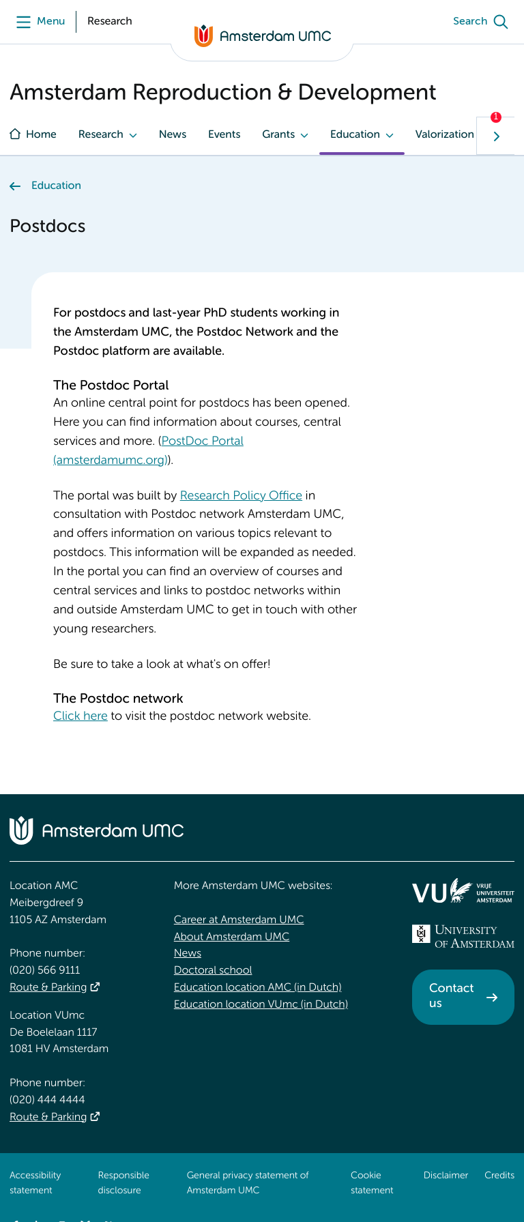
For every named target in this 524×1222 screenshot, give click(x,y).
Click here (80, 717)
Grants (278, 135)
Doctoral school (213, 970)
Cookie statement (372, 1184)
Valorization (445, 135)
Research (100, 135)
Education (355, 135)
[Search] (483, 22)
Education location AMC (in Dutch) (258, 988)
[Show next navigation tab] (495, 136)
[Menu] (37, 22)
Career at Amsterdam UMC (239, 920)
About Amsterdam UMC (231, 937)
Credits (499, 1176)
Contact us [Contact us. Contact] (451, 996)
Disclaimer (446, 1176)
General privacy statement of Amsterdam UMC (248, 1184)
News (172, 135)
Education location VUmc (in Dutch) (261, 1005)
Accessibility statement (35, 1184)
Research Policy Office (241, 497)
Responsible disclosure (123, 1184)
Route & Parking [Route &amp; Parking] (48, 988)
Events (224, 135)
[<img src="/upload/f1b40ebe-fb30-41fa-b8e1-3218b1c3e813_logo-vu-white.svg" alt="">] (463, 890)
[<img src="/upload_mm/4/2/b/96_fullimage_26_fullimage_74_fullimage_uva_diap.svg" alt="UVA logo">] (463, 936)
